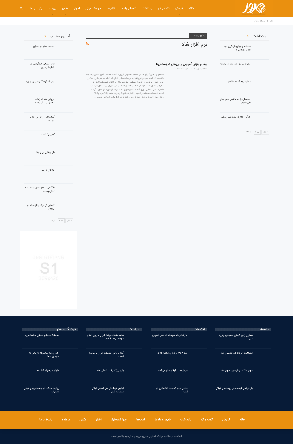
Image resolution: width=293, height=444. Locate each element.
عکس (65, 8)
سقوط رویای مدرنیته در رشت (235, 64)
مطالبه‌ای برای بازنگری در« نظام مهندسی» (237, 48)
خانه (191, 8)
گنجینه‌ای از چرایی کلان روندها (42, 119)
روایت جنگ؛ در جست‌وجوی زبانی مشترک (41, 390)
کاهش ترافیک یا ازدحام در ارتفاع (41, 207)
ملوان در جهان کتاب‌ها (48, 370)
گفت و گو (164, 8)
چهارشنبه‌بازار (93, 8)
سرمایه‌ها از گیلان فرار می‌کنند (173, 370)
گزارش (179, 8)
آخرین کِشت (48, 134)
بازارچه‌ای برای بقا (45, 152)
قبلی (69, 220)
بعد (61, 220)
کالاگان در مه (48, 170)
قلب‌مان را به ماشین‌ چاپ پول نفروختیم (235, 101)
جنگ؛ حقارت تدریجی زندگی (236, 117)
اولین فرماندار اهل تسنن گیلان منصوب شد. (108, 390)
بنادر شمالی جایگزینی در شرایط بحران (42, 66)
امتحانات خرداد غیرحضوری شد (236, 353)
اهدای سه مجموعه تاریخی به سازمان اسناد (44, 355)
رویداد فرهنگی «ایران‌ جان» (40, 81)
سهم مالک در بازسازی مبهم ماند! (236, 370)
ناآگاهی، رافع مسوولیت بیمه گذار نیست (40, 190)
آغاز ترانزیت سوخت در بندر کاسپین (170, 335)
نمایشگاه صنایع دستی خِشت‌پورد (42, 335)
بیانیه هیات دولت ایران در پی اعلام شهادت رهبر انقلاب (105, 337)
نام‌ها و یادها (128, 8)
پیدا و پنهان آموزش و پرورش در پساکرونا (181, 64)
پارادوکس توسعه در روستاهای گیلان (234, 388)
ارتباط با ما (36, 8)
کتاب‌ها (111, 8)
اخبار (77, 8)
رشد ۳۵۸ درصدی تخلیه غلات (172, 353)
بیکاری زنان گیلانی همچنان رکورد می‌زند (236, 337)
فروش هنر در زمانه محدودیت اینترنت (45, 101)
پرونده (52, 8)
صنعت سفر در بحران (44, 46)
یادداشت (147, 8)
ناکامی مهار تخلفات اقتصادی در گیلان (172, 390)
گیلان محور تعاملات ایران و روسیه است (106, 355)
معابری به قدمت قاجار (239, 81)
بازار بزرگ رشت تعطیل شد (110, 370)
